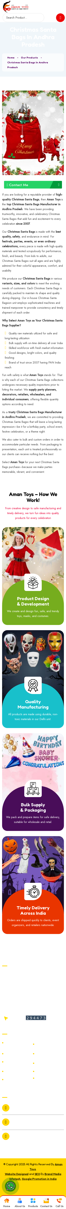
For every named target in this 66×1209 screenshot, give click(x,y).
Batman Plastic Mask (16, 1079)
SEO (37, 1174)
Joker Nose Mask (48, 1078)
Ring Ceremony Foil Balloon (49, 1053)
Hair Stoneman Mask (16, 1053)
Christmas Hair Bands (46, 1044)
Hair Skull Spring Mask (47, 1063)
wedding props (16, 1042)
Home (10, 57)
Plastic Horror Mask (49, 1071)
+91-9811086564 (22, 1120)
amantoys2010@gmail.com (24, 1107)
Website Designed (16, 1174)
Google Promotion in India (39, 1179)
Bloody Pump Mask (18, 1061)
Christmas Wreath (18, 1071)
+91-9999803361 (22, 1124)
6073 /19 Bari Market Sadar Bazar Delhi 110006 (29, 1137)
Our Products (29, 57)
